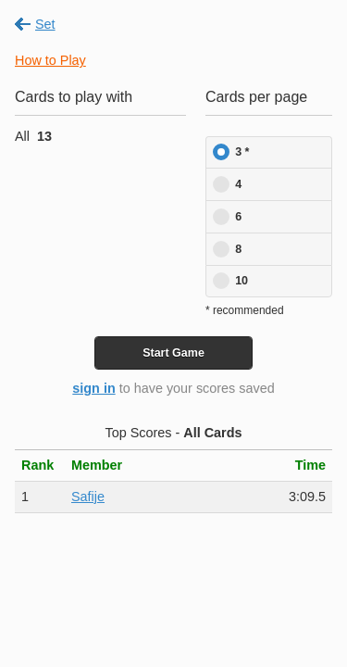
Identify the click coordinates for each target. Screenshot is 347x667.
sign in (93, 388)
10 (241, 280)
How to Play (50, 60)
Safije (88, 496)
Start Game (173, 352)
